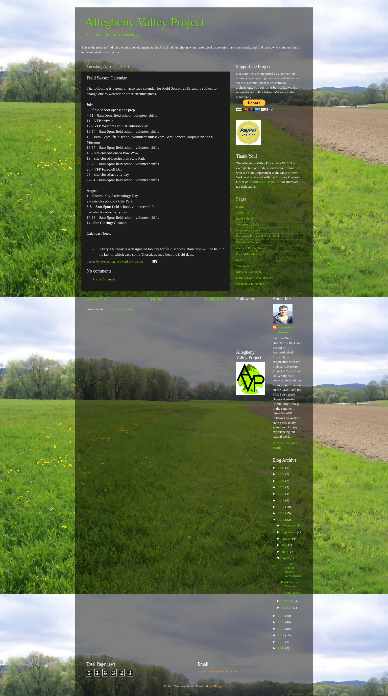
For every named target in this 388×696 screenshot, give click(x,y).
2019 (281, 494)
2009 (281, 648)
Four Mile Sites (246, 254)
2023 (281, 468)
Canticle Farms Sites (250, 248)
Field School (244, 218)
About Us (242, 212)
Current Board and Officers (254, 278)
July (285, 545)
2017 (281, 507)
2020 (281, 487)
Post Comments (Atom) (120, 309)
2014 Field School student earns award (291, 570)
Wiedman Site (245, 266)
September (289, 532)
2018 (281, 500)
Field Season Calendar (289, 584)
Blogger (218, 686)
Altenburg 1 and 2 (248, 230)
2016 (281, 513)
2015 (281, 520)
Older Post (215, 298)
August (287, 538)
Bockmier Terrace (248, 242)
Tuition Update (291, 593)
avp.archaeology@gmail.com (217, 671)
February (288, 601)
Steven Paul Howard (286, 329)
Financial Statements (250, 284)
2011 (281, 635)
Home (156, 298)
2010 (281, 642)
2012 (281, 628)
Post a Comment (104, 279)
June (285, 551)
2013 (281, 622)
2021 (281, 481)
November (289, 525)
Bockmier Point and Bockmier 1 (257, 236)
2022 (281, 474)
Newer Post (97, 298)
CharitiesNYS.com (261, 182)
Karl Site (242, 260)
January (287, 607)
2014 (281, 616)
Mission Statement (248, 272)
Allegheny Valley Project (144, 22)
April (286, 558)
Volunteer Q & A (247, 224)
